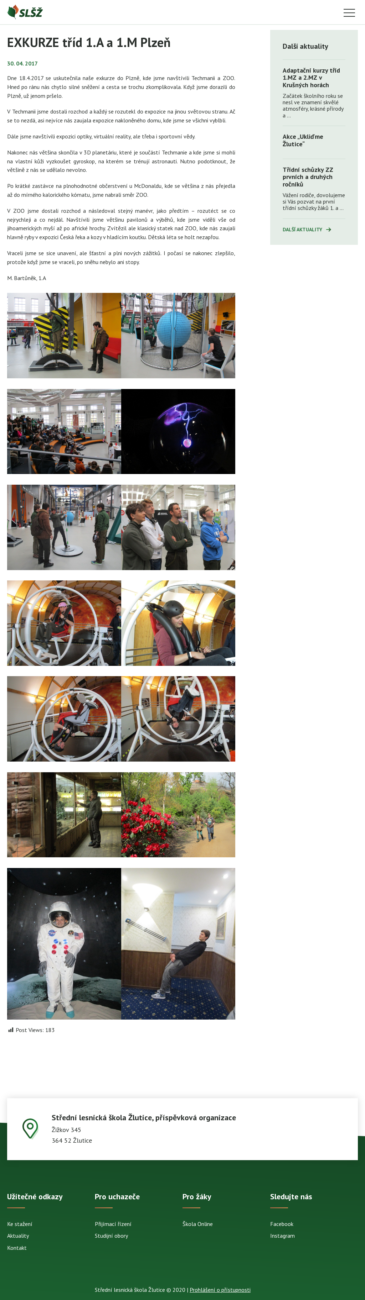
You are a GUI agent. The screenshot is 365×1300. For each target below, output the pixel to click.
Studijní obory (111, 1235)
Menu (349, 13)
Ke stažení (19, 1223)
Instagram (282, 1235)
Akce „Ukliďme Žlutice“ (303, 140)
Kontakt (17, 1247)
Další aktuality (302, 229)
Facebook (281, 1223)
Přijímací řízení (113, 1223)
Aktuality (18, 1235)
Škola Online (197, 1223)
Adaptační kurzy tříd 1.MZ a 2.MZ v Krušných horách (311, 77)
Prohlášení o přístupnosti (220, 1289)
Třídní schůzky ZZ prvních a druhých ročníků (308, 176)
